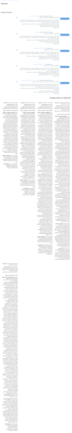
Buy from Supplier (64, 18)
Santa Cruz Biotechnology (46, 16)
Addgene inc (49, 48)
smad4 (37, 32)
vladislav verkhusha (39, 48)
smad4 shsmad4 (34, 16)
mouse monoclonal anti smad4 (30, 80)
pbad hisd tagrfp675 (39, 64)
